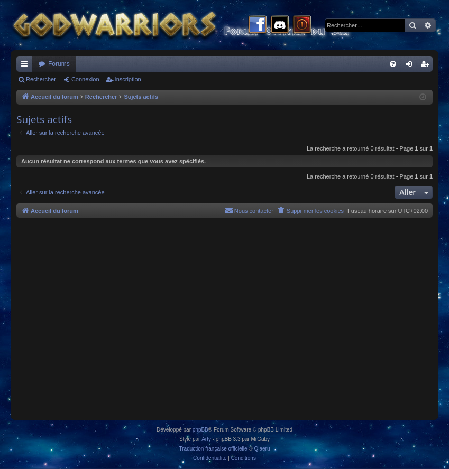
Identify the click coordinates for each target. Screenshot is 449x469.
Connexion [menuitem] (411, 66)
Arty (206, 439)
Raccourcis (26, 66)
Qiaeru (262, 449)
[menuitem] (393, 64)
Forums (59, 64)
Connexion (85, 79)
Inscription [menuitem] (427, 66)
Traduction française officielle (213, 449)
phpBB (200, 430)
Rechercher (41, 79)
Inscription (128, 79)
